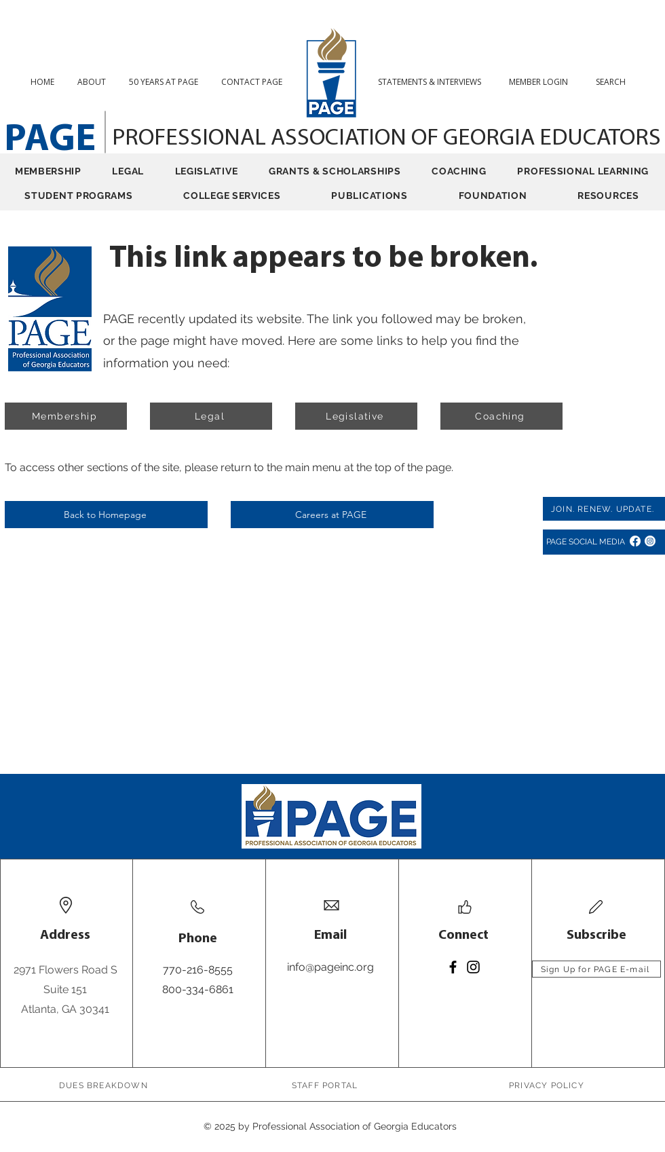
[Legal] (211, 416)
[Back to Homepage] (106, 514)
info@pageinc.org (330, 967)
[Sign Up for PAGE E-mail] (596, 969)
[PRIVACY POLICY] (548, 1085)
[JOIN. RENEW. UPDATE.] (604, 509)
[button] (616, 81)
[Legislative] (356, 416)
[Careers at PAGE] (332, 514)
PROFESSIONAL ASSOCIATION (261, 139)
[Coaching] (501, 416)
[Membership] (66, 416)
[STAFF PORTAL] (326, 1085)
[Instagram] (650, 541)
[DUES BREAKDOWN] (105, 1085)
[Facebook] (635, 541)
